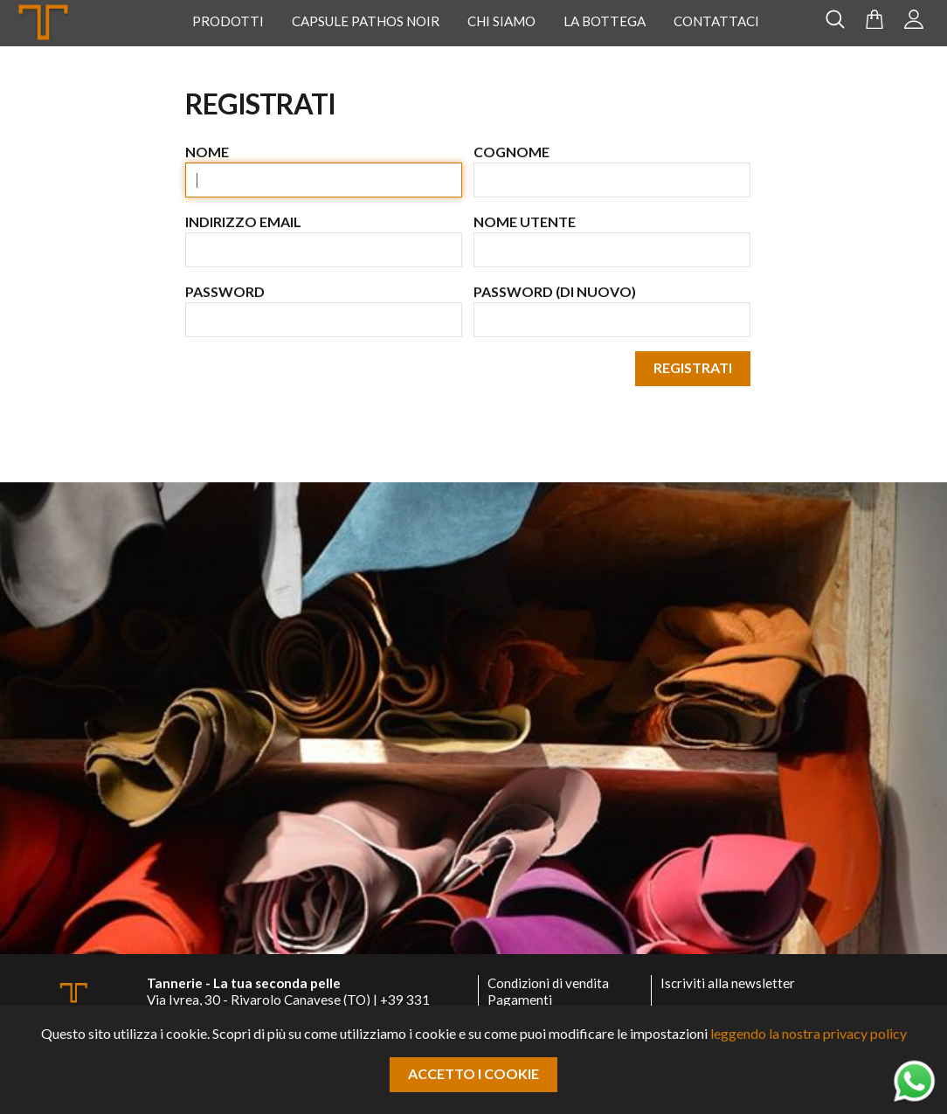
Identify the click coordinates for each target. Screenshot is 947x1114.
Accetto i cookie (473, 1073)
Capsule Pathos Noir (365, 21)
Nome (207, 151)
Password (225, 291)
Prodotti (228, 21)
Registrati (692, 367)
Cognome (512, 151)
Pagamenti (519, 999)
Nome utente (525, 221)
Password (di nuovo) (555, 291)
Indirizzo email (243, 221)
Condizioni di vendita (548, 983)
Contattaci (716, 21)
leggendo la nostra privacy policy (808, 1033)
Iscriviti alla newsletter (727, 983)
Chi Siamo (501, 21)
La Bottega (604, 21)
